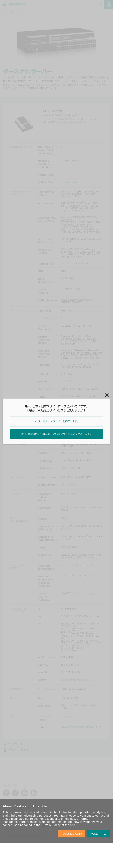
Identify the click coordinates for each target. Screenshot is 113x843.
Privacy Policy (51, 825)
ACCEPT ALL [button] (98, 833)
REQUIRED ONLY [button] (71, 833)
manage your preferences (20, 821)
